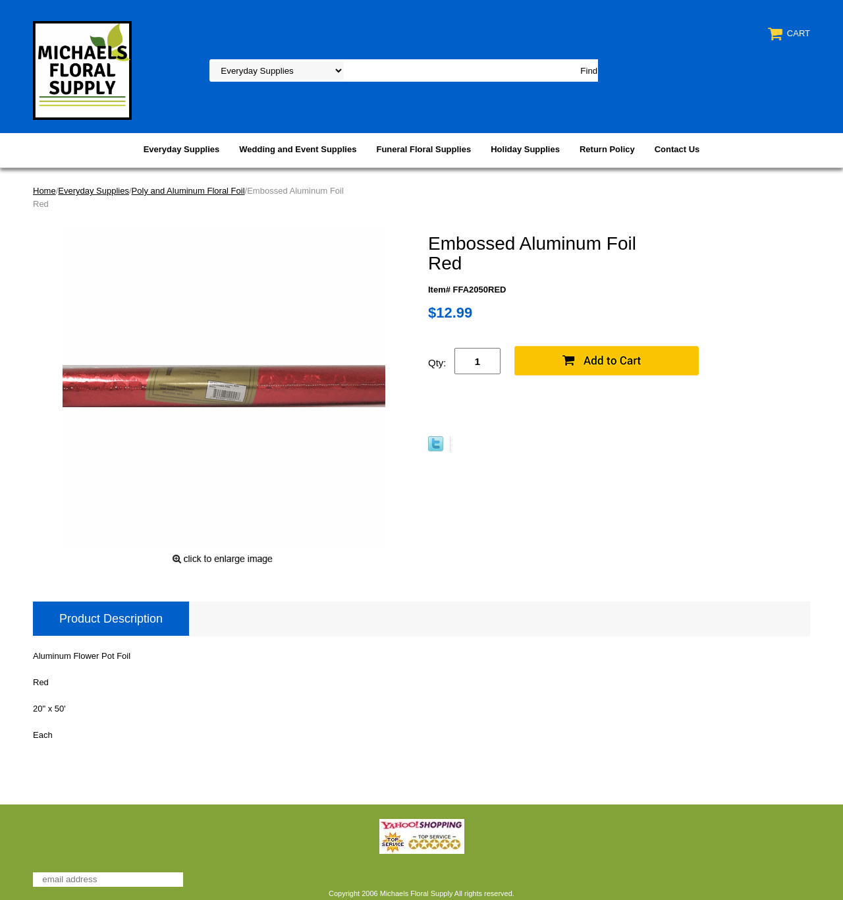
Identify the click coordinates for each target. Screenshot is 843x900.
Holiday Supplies (525, 149)
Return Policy (607, 149)
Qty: (437, 362)
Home (44, 191)
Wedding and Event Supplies (297, 149)
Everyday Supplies (182, 149)
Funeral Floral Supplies (423, 149)
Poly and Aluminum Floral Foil (188, 191)
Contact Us (677, 149)
